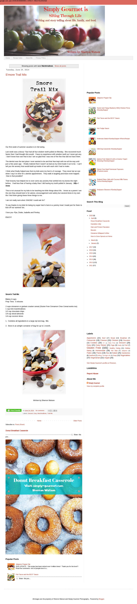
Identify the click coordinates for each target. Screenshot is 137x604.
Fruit (126, 345)
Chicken (115, 340)
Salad (114, 353)
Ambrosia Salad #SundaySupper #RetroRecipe (113, 138)
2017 (91, 247)
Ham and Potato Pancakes (100, 227)
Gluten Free (94, 347)
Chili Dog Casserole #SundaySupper (109, 149)
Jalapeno (124, 350)
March (93, 240)
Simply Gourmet (94, 383)
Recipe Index (17, 58)
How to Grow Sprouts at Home (101, 236)
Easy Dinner (101, 345)
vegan (107, 358)
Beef (103, 338)
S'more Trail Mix (16, 74)
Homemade (100, 350)
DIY (104, 343)
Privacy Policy (41, 58)
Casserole (91, 340)
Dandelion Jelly (96, 224)
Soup (115, 355)
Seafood (92, 355)
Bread (113, 338)
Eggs (113, 345)
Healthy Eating (115, 348)
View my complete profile (95, 386)
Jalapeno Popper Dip (23, 564)
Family (120, 345)
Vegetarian (95, 358)
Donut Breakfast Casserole (17, 431)
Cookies (93, 343)
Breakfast (123, 338)
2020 (91, 215)
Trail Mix (50, 413)
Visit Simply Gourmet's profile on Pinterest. (101, 363)
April (93, 218)
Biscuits (93, 230)
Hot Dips (114, 350)
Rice (107, 353)
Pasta (98, 353)
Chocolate (126, 340)
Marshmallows (42, 413)
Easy (35, 413)
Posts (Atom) (20, 424)
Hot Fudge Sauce (103, 128)
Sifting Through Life (104, 355)
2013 (91, 259)
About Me (29, 58)
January (94, 243)
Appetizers (91, 338)
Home (8, 58)
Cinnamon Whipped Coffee (100, 233)
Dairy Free (111, 343)
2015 (91, 253)
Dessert (30, 413)
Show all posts (60, 66)
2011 (91, 265)
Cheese (103, 340)
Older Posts (77, 421)
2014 (91, 256)
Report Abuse (92, 374)
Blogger (101, 599)
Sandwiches (126, 353)
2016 (91, 250)
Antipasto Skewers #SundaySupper (109, 189)
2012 (91, 262)
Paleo (89, 353)
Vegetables (125, 355)
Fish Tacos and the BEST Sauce (27, 574)
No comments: (40, 410)
